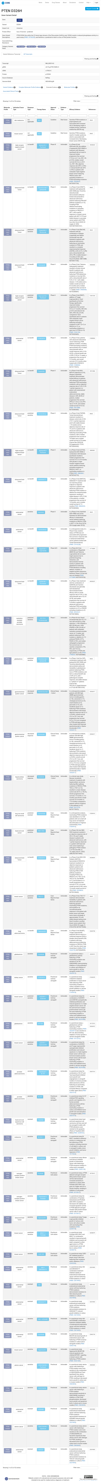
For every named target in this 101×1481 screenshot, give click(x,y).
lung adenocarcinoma (19, 932)
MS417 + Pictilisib (43, 1234)
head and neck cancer (19, 832)
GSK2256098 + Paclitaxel (42, 1366)
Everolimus (41, 1158)
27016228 (92, 529)
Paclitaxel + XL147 (42, 1073)
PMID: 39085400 (81, 289)
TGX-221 (40, 1450)
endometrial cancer (19, 339)
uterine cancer (18, 1365)
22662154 (92, 1158)
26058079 (92, 1233)
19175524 (92, 1137)
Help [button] (88, 2)
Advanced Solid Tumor (19, 188)
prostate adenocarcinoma (19, 1073)
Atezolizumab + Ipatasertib (43, 188)
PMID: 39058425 (75, 181)
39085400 (92, 265)
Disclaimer (72, 2)
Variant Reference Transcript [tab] (11, 54)
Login (96, 2)
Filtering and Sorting (91, 59)
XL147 (40, 1097)
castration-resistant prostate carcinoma (19, 621)
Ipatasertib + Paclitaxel (43, 146)
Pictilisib (40, 1173)
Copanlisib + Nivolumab (43, 231)
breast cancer (18, 134)
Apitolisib (41, 512)
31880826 (92, 338)
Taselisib (41, 1120)
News (40, 2)
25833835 (92, 1365)
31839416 (92, 813)
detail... (92, 120)
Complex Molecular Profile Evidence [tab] (31, 87)
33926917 (92, 691)
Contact (81, 2)
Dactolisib (41, 1334)
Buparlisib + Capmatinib (42, 550)
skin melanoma (19, 120)
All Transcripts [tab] (28, 54)
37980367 (92, 618)
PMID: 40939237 (75, 612)
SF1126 (40, 1023)
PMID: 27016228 (75, 544)
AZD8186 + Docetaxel (43, 582)
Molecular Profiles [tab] (70, 87)
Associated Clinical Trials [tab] (12, 91)
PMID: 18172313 (75, 1038)
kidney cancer (18, 977)
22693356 (92, 1254)
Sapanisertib (42, 1350)
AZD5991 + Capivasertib (43, 1044)
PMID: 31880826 (75, 365)
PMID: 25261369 (75, 1361)
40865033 (92, 479)
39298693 (92, 857)
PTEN (19, 20)
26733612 (92, 1173)
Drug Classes (56, 2)
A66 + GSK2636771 (43, 1268)
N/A (39, 120)
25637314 (92, 1071)
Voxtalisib (41, 954)
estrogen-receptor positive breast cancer (19, 1175)
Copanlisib (41, 371)
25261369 (92, 1349)
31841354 (92, 295)
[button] (25, 108)
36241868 (92, 996)
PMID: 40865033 (80, 506)
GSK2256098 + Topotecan (42, 1427)
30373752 (92, 776)
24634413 (92, 954)
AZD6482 (41, 1409)
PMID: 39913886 (75, 407)
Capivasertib (42, 931)
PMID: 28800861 (79, 473)
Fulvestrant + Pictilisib (43, 1197)
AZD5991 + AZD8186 (43, 997)
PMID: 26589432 (79, 1133)
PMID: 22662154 (80, 1169)
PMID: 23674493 (75, 1280)
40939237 (92, 581)
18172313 (92, 1023)
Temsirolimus (42, 414)
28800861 (92, 450)
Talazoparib (41, 265)
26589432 (92, 1119)
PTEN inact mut (7, 147)
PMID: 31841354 (75, 332)
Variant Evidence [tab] (9, 87)
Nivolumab (41, 734)
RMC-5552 (41, 831)
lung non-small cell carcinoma (19, 814)
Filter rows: (76, 101)
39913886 (92, 371)
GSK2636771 (42, 479)
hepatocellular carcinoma (19, 778)
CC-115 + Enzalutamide (43, 619)
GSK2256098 (42, 1388)
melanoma (17, 1137)
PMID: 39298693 (78, 890)
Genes (47, 2)
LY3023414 (41, 338)
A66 (39, 1285)
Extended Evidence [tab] (53, 87)
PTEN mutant (7, 121)
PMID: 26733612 (75, 1192)
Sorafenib (41, 777)
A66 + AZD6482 (43, 1319)
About (64, 2)
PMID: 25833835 (80, 1405)
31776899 (92, 548)
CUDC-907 (41, 1254)
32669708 (92, 931)
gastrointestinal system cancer (19, 693)
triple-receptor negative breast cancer (19, 147)
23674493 (92, 1267)
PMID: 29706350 (29, 37)
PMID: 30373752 (75, 807)
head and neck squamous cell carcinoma (19, 1122)
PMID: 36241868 (80, 1019)
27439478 (92, 977)
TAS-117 (40, 896)
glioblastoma (18, 549)
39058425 (92, 145)
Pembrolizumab (43, 692)
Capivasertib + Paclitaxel (43, 297)
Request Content (92, 8)
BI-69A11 (41, 1137)
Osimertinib (41, 813)
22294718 (92, 1217)
